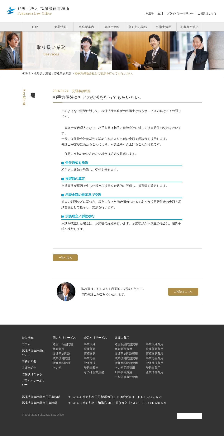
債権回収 (89, 353)
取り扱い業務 (138, 27)
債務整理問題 (61, 362)
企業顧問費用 (154, 348)
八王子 (150, 13)
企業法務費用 (154, 372)
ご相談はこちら (207, 13)
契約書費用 (153, 367)
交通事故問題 (61, 353)
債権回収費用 (154, 353)
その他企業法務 (94, 372)
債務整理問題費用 (126, 362)
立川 (160, 13)
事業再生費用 (154, 358)
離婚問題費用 (123, 348)
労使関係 (89, 362)
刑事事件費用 (123, 372)
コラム (26, 344)
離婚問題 (58, 348)
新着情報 (60, 27)
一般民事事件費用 (126, 376)
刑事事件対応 (189, 27)
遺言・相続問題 (63, 344)
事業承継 (89, 344)
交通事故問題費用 (126, 353)
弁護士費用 (163, 27)
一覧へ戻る (65, 257)
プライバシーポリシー (180, 13)
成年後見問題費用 (126, 358)
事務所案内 (86, 27)
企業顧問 (89, 348)
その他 (57, 367)
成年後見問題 (61, 358)
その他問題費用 (125, 367)
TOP (35, 27)
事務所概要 (29, 361)
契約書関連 (91, 367)
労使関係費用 (154, 362)
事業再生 (89, 358)
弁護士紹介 (112, 27)
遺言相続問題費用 (126, 344)
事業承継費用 (154, 344)
